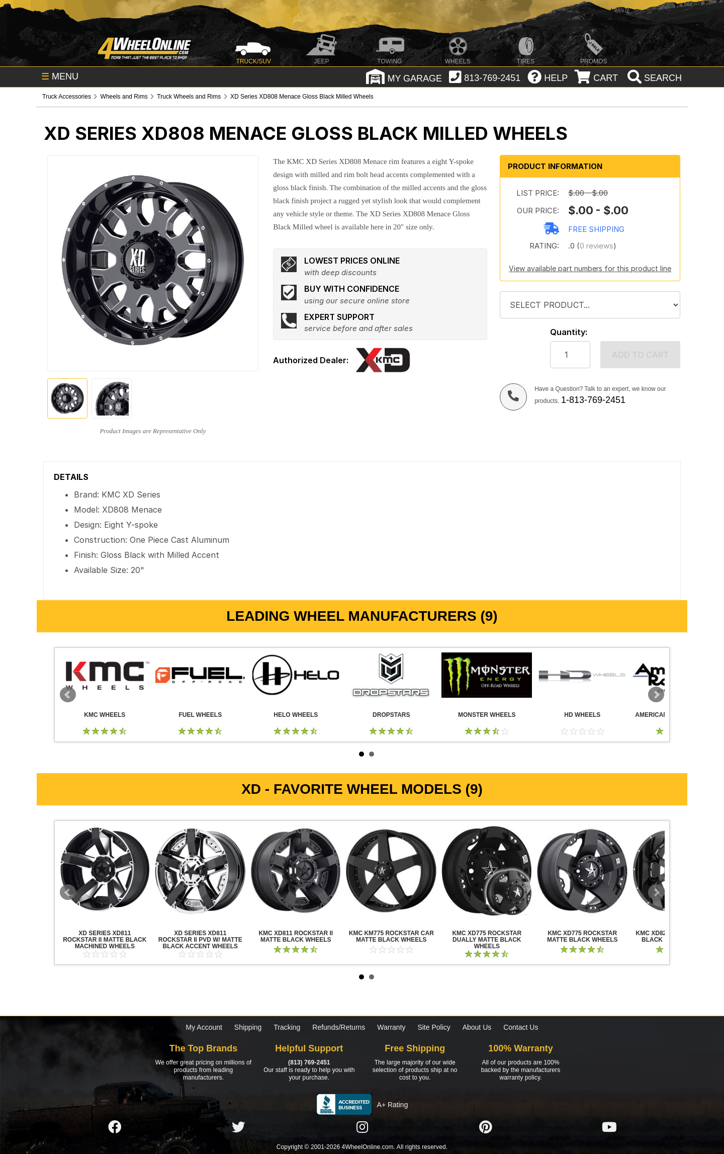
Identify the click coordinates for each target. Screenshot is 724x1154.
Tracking (287, 1027)
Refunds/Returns (338, 1027)
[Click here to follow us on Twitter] (238, 1127)
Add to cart (640, 355)
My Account (204, 1027)
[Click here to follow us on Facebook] (115, 1127)
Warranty (391, 1027)
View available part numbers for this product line (590, 268)
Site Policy (433, 1027)
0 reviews (596, 246)
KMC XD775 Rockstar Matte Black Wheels (582, 871)
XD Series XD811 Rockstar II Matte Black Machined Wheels (104, 871)
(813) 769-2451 (309, 1062)
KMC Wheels (104, 675)
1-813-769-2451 (593, 400)
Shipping (248, 1027)
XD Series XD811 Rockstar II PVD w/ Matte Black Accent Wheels (200, 871)
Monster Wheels (486, 675)
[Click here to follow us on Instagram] (362, 1127)
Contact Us (520, 1027)
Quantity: (568, 332)
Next (656, 695)
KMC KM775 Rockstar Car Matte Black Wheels (391, 871)
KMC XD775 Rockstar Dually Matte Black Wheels (486, 871)
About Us (477, 1027)
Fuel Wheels (200, 675)
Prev (68, 695)
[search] (653, 78)
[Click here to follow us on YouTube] (609, 1127)
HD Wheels (582, 675)
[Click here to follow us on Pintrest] (486, 1127)
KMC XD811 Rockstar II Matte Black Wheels (295, 871)
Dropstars (391, 675)
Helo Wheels (295, 675)
